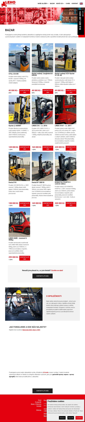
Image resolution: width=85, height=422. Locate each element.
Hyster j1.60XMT (15, 125)
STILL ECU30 (13, 74)
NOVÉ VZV (59, 4)
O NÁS (68, 4)
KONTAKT (75, 4)
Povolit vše (79, 417)
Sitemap (38, 410)
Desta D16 (12, 182)
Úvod (39, 400)
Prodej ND (38, 402)
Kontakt (39, 406)
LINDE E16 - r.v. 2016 (39, 125)
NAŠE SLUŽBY (42, 4)
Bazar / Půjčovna (36, 404)
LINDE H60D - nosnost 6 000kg (18, 239)
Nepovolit (70, 417)
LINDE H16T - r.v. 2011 (63, 125)
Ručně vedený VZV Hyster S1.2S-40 (65, 74)
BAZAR (52, 4)
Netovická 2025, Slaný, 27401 (31, 330)
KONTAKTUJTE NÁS (24, 91)
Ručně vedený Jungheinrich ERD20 (42, 74)
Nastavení (61, 417)
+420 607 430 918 (80, 20)
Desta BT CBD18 (38, 182)
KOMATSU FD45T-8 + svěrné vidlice (63, 183)
